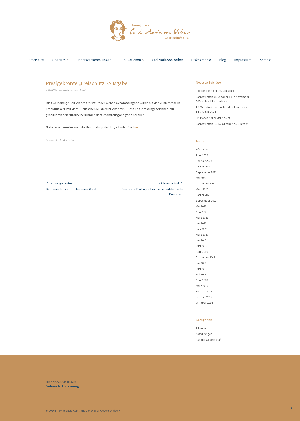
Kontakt (265, 60)
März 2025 (202, 149)
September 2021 (206, 200)
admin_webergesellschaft (74, 90)
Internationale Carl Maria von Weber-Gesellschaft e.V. (87, 410)
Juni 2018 (201, 269)
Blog (222, 60)
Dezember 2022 (205, 183)
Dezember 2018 (205, 257)
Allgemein (202, 328)
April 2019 (202, 252)
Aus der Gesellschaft (65, 140)
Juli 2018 (201, 263)
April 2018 (202, 280)
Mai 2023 (201, 178)
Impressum (242, 60)
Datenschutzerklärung (62, 386)
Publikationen (130, 60)
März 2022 (202, 189)
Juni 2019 (201, 246)
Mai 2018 (201, 274)
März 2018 (202, 286)
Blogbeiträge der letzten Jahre (215, 91)
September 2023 (206, 172)
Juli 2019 (201, 240)
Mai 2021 (201, 206)
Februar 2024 (204, 161)
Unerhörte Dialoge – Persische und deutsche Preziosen (149, 188)
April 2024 (202, 155)
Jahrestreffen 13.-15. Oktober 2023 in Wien (222, 124)
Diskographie (201, 60)
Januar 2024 (203, 166)
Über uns (59, 60)
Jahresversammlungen (94, 60)
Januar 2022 (203, 195)
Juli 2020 (201, 223)
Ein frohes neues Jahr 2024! (213, 118)
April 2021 (202, 212)
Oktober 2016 (204, 303)
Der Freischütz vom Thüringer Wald (71, 186)
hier (135, 127)
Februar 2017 (204, 297)
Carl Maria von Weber (167, 60)
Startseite (36, 60)
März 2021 (202, 217)
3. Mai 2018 (51, 90)
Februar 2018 (204, 291)
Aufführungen (204, 334)
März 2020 (202, 235)
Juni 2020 (201, 229)
